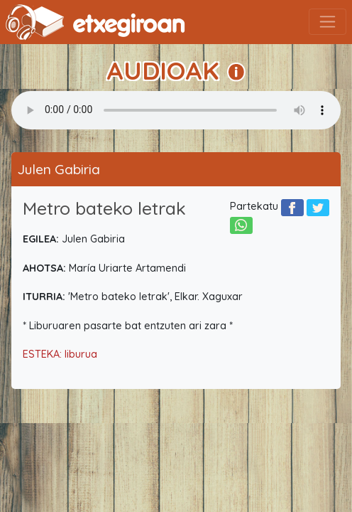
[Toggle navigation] (327, 22)
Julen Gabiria (58, 169)
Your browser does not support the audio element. (176, 110)
